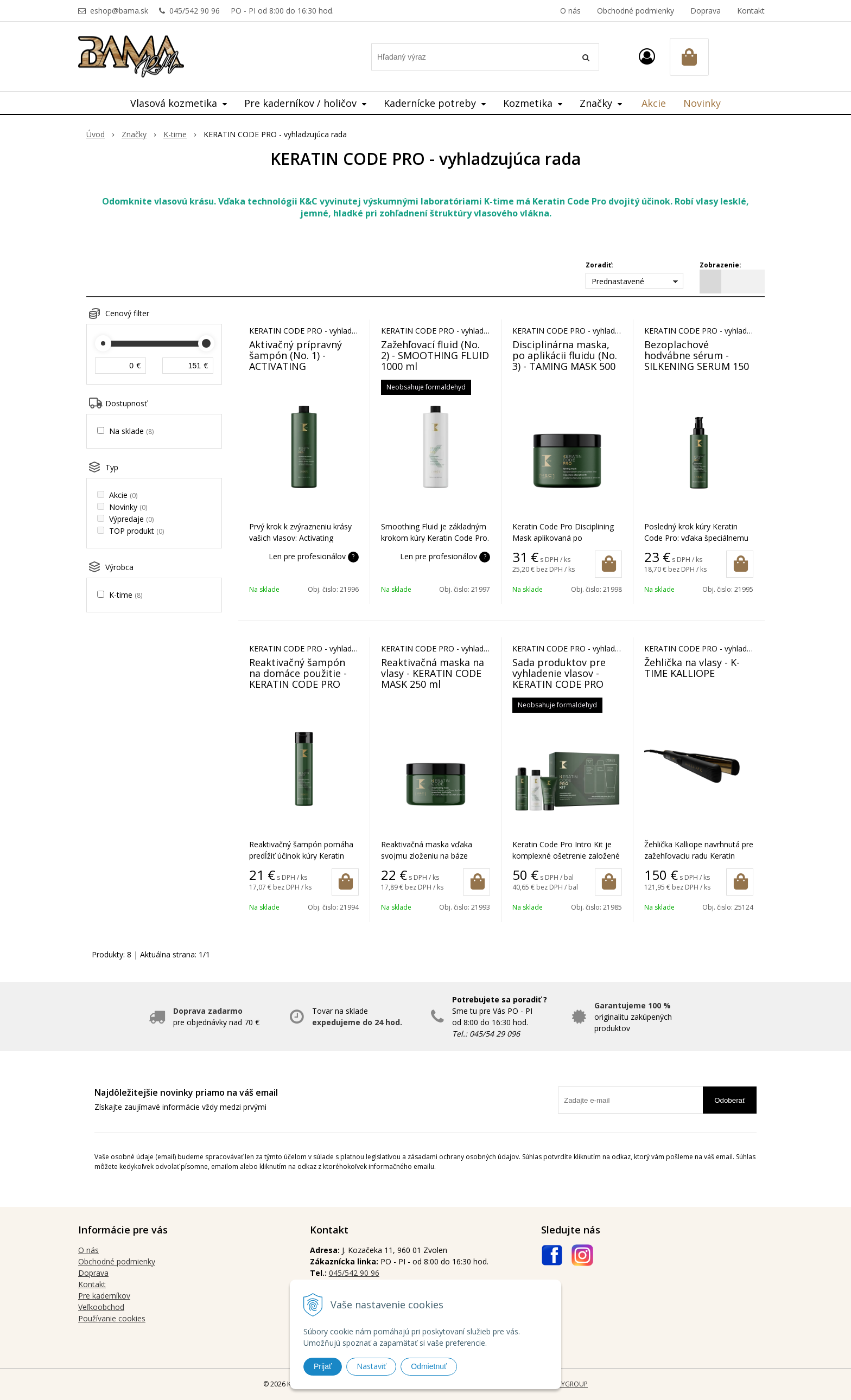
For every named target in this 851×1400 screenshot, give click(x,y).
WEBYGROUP (568, 1384)
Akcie (654, 103)
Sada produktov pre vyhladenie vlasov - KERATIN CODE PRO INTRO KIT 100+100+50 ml (565, 684)
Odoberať (729, 1100)
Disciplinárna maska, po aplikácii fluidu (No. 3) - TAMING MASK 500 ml (564, 360)
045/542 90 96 (194, 10)
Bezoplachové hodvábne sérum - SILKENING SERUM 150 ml (696, 360)
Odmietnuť (429, 1366)
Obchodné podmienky (635, 10)
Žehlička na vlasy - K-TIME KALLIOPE (692, 668)
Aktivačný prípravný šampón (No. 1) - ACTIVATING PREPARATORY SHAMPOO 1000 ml (295, 366)
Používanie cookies (111, 1318)
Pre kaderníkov (104, 1295)
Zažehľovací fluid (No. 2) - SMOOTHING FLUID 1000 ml (435, 355)
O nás (570, 10)
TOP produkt (136, 531)
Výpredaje (131, 519)
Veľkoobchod (101, 1307)
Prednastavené (618, 281)
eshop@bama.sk (119, 10)
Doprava (705, 10)
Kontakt (751, 10)
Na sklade (131, 431)
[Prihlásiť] (647, 56)
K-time (125, 595)
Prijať (323, 1366)
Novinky (702, 103)
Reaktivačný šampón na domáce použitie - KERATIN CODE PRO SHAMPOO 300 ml (298, 678)
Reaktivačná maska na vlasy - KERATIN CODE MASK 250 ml (432, 673)
